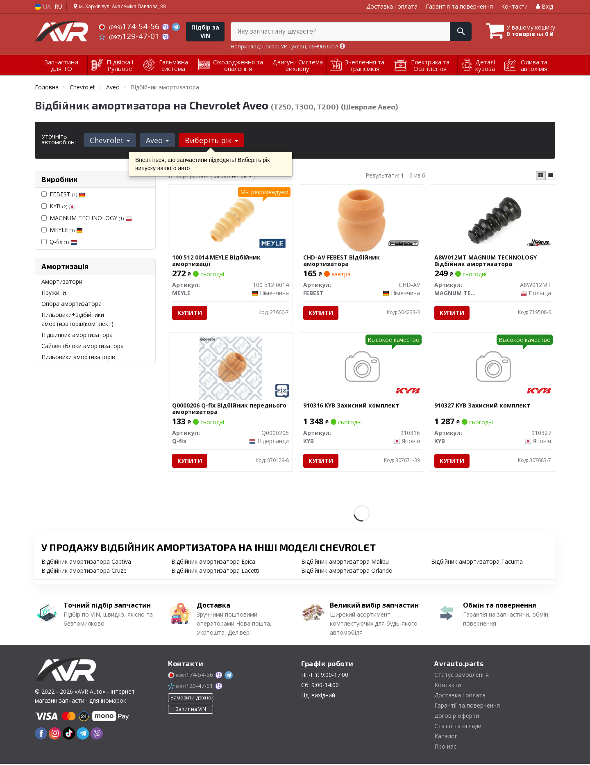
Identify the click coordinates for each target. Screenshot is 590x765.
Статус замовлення (461, 676)
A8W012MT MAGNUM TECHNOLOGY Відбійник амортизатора (485, 261)
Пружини (53, 292)
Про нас (445, 747)
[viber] (97, 735)
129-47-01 (130, 36)
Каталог (445, 737)
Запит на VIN (190, 710)
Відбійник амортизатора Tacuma (477, 563)
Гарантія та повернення (459, 6)
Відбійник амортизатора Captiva (86, 563)
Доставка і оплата (392, 6)
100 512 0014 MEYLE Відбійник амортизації (216, 261)
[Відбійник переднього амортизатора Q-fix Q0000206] (230, 368)
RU (58, 6)
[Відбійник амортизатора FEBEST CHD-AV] (361, 220)
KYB (62, 206)
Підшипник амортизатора (77, 335)
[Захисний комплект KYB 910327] (493, 368)
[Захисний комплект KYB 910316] (362, 368)
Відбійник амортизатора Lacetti (215, 572)
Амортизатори (61, 281)
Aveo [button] (156, 140)
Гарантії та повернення (467, 706)
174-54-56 (130, 26)
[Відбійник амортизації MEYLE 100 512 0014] (230, 220)
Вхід (544, 6)
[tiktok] (69, 735)
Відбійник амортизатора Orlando (347, 572)
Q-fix (63, 242)
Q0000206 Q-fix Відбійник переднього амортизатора (229, 409)
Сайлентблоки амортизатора (82, 346)
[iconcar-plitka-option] (541, 175)
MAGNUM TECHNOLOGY (91, 218)
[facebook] (41, 735)
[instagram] (55, 735)
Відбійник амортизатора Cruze (84, 572)
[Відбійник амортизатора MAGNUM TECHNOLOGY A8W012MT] (492, 220)
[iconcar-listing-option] (550, 175)
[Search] (458, 31)
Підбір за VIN (205, 31)
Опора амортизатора (71, 303)
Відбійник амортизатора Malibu (345, 563)
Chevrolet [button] (110, 140)
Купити (190, 313)
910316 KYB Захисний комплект (351, 406)
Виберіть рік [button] (210, 140)
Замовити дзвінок (191, 698)
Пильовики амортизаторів (78, 357)
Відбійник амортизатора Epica (213, 563)
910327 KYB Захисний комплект (482, 406)
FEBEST (67, 194)
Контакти (514, 6)
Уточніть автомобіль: (58, 139)
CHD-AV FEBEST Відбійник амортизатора (341, 261)
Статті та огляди (457, 727)
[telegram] (83, 735)
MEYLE (66, 230)
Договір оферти (456, 717)
